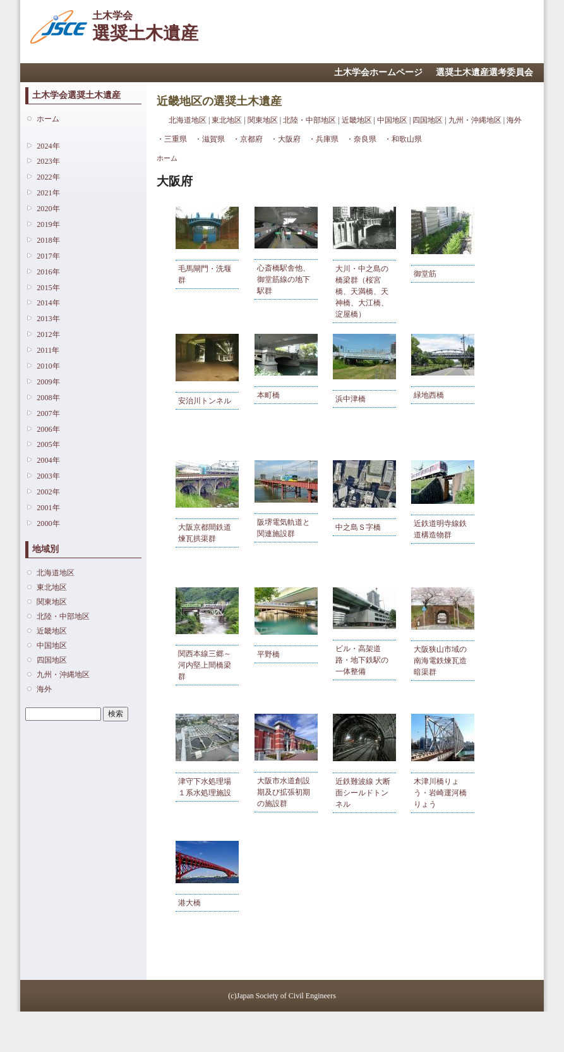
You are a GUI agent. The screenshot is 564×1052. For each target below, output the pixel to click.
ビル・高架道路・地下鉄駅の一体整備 (361, 660)
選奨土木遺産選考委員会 (484, 72)
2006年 (48, 429)
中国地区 (52, 645)
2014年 (48, 302)
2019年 (48, 224)
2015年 (48, 287)
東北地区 (52, 587)
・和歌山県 (403, 139)
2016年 (48, 271)
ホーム (48, 118)
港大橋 (189, 902)
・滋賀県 (210, 139)
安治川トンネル (204, 400)
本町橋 (268, 395)
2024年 (48, 146)
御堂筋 (425, 273)
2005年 (48, 444)
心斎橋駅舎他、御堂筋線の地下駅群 (283, 279)
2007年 (48, 413)
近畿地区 (52, 631)
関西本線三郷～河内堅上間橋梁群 (204, 665)
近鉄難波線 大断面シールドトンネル (362, 793)
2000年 (48, 523)
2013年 (48, 318)
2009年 (48, 381)
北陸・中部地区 (63, 616)
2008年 (48, 397)
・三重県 (172, 139)
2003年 (48, 476)
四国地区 (52, 660)
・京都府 (247, 139)
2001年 (48, 507)
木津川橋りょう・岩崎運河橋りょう (440, 793)
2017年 (48, 256)
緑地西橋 (429, 395)
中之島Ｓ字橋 (358, 527)
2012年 (48, 334)
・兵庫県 (323, 139)
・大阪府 (285, 139)
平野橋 (268, 654)
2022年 (48, 177)
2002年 (48, 491)
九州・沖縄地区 (63, 674)
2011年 (48, 350)
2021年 (48, 192)
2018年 (48, 240)
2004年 (48, 460)
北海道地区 (56, 572)
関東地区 (52, 601)
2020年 (48, 208)
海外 (44, 689)
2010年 (48, 366)
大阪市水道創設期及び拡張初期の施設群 (283, 792)
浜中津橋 (350, 398)
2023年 (48, 161)
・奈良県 (361, 139)
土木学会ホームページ (378, 72)
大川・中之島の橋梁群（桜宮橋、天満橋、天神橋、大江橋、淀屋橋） (361, 291)
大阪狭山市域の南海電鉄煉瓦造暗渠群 (440, 660)
